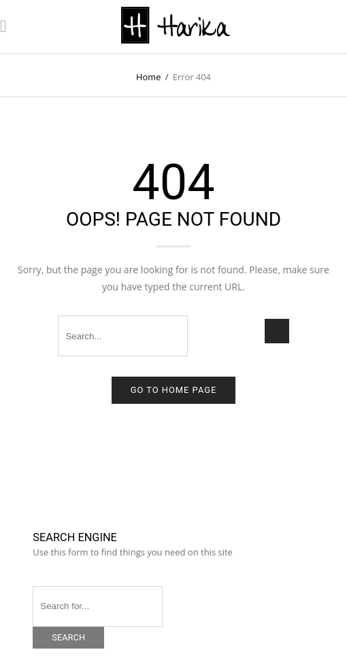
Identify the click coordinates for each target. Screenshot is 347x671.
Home (148, 77)
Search (68, 637)
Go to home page (174, 390)
